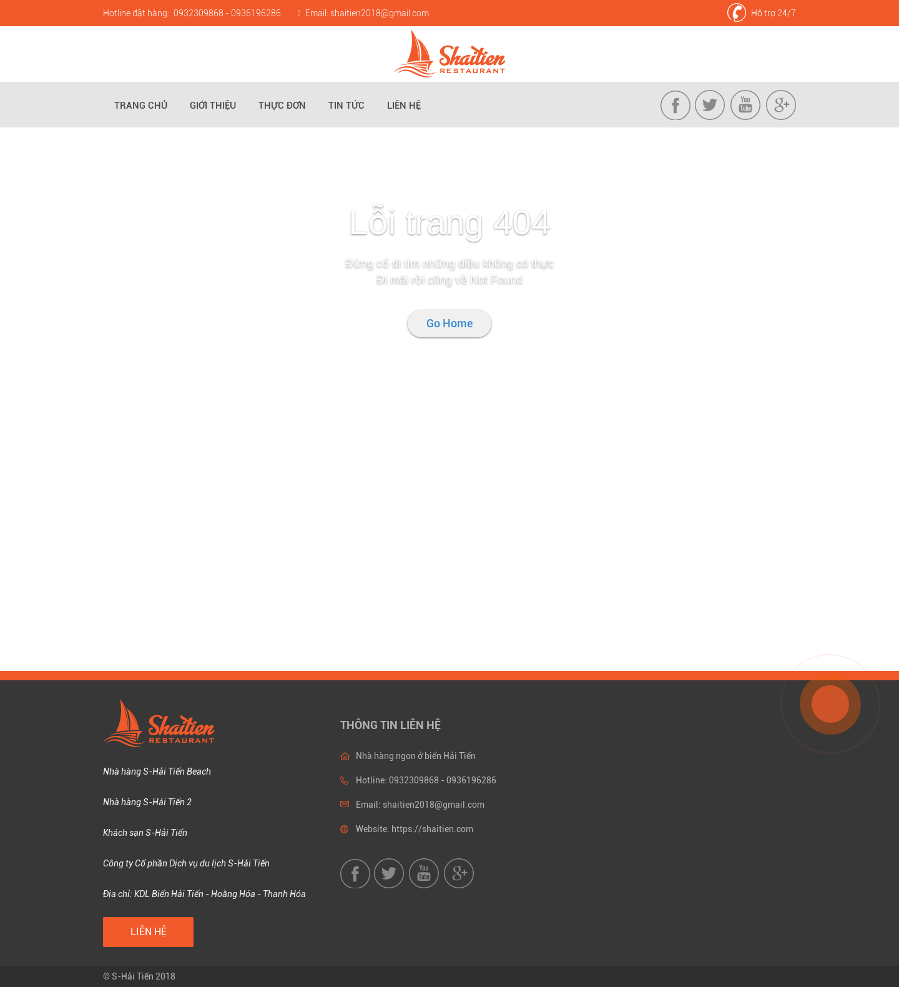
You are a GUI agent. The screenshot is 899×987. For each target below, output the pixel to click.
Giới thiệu (213, 105)
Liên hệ (404, 105)
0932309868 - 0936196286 (227, 13)
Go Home (449, 323)
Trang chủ (140, 105)
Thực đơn (282, 105)
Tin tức (346, 105)
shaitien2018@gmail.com (379, 13)
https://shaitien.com (432, 829)
